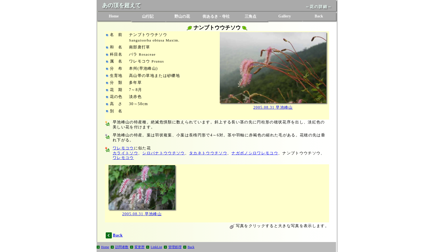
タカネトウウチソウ (208, 153)
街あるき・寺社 (216, 16)
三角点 (250, 16)
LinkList (156, 247)
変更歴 (139, 247)
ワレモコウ (123, 148)
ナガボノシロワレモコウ (254, 153)
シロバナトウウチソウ (163, 153)
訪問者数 (121, 247)
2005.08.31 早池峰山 (273, 107)
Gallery (284, 16)
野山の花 (182, 16)
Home (114, 16)
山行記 (148, 16)
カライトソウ (125, 153)
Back (319, 16)
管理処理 (175, 247)
